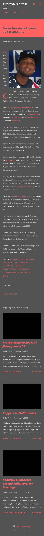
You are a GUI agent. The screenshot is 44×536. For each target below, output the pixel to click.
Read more (36, 372)
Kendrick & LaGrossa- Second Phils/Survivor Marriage (18, 483)
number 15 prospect (24, 186)
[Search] (34, 4)
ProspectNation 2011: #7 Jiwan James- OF (20, 344)
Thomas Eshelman (11, 272)
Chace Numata (32, 117)
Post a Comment (10, 294)
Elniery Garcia (14, 108)
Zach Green (15, 121)
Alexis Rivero (26, 108)
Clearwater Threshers (13, 266)
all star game (28, 259)
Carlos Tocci (15, 117)
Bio (15, 12)
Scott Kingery (34, 114)
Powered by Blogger (22, 526)
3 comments (15, 438)
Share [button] (5, 276)
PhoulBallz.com (15, 4)
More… (25, 12)
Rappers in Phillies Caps (19, 413)
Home (5, 12)
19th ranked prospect (19, 196)
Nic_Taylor (27, 531)
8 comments (15, 372)
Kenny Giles (10, 160)
